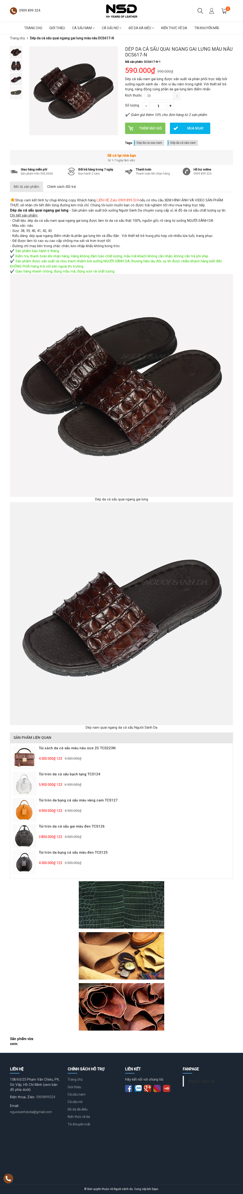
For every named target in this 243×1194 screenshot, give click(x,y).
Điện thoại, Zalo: (22, 1097)
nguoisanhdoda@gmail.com (31, 1112)
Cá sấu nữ (112, 28)
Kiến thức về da (174, 28)
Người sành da (202, 1081)
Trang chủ (33, 28)
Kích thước (133, 95)
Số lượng (132, 105)
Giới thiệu (57, 28)
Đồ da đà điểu (141, 28)
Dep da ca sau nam (149, 142)
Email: (14, 1106)
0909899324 (45, 1097)
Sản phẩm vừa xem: (21, 1041)
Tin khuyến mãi (206, 28)
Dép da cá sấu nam (183, 142)
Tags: (129, 143)
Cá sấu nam (83, 28)
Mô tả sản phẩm (26, 187)
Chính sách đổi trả (61, 187)
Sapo (155, 1189)
